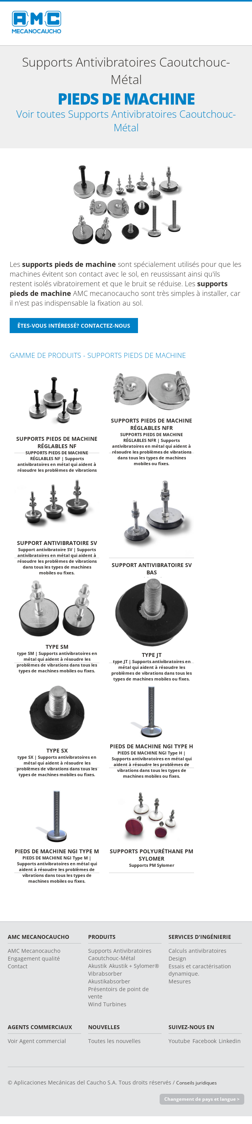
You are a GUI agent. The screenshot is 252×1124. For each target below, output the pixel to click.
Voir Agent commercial (37, 1048)
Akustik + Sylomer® (134, 972)
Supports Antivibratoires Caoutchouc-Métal (120, 961)
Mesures (180, 988)
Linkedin (230, 1048)
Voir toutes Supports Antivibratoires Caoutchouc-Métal (126, 124)
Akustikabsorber (109, 988)
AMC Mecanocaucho (34, 957)
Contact (17, 973)
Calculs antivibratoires (197, 957)
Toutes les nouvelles (114, 1048)
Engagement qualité (34, 965)
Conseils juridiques (201, 1089)
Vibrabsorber (105, 980)
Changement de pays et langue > (199, 1106)
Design (177, 965)
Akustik (97, 972)
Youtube (179, 1048)
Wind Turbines (107, 1011)
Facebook (204, 1048)
